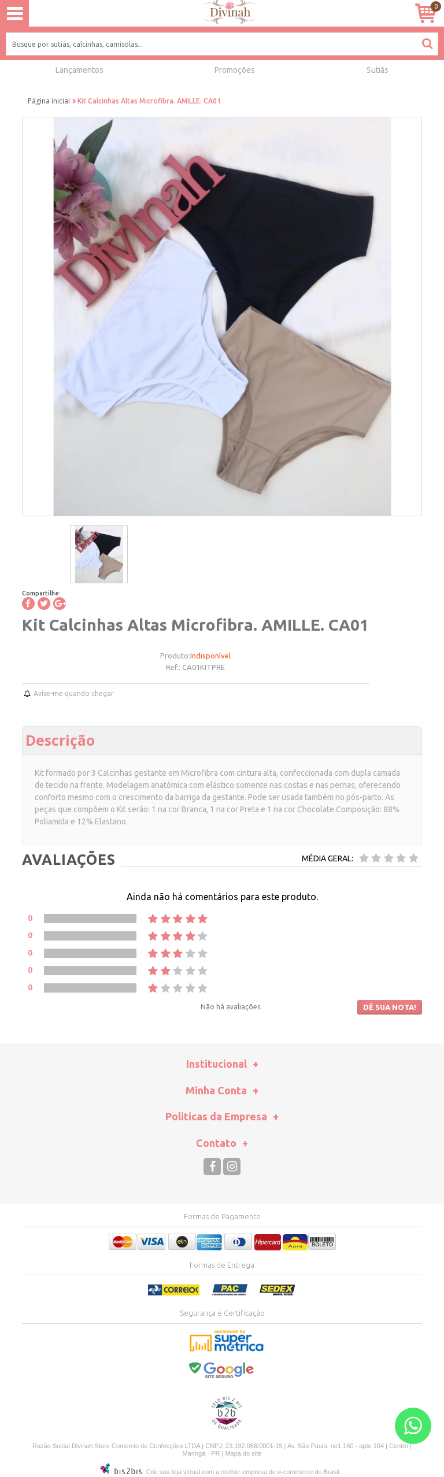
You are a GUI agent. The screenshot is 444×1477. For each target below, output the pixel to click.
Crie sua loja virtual (173, 1471)
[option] (98, 554)
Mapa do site (243, 1453)
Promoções (234, 70)
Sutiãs (377, 70)
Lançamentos (79, 70)
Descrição (60, 740)
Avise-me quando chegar (74, 693)
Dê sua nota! (389, 1007)
